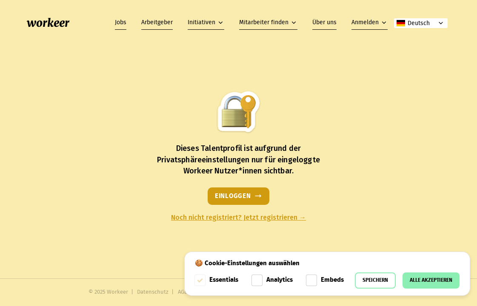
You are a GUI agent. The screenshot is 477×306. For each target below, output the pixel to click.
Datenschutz (153, 292)
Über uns (324, 22)
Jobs (120, 22)
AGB (183, 292)
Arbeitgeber (157, 22)
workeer (48, 23)
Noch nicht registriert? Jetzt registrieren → (238, 217)
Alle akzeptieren (431, 280)
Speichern (375, 280)
